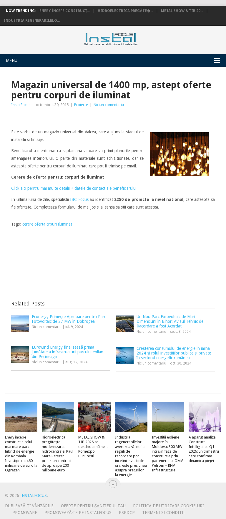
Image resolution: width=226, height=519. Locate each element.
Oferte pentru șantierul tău (93, 505)
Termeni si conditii (163, 512)
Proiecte (81, 105)
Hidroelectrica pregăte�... (125, 11)
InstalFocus (124, 38)
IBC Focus (79, 199)
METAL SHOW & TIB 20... (182, 11)
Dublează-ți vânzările (29, 505)
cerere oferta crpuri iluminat (47, 224)
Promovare (24, 512)
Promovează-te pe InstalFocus (78, 512)
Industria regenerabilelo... (32, 21)
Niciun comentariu (109, 105)
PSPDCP (127, 512)
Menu (11, 60)
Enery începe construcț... (64, 11)
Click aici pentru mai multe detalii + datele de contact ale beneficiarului (74, 188)
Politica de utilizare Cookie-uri (168, 505)
